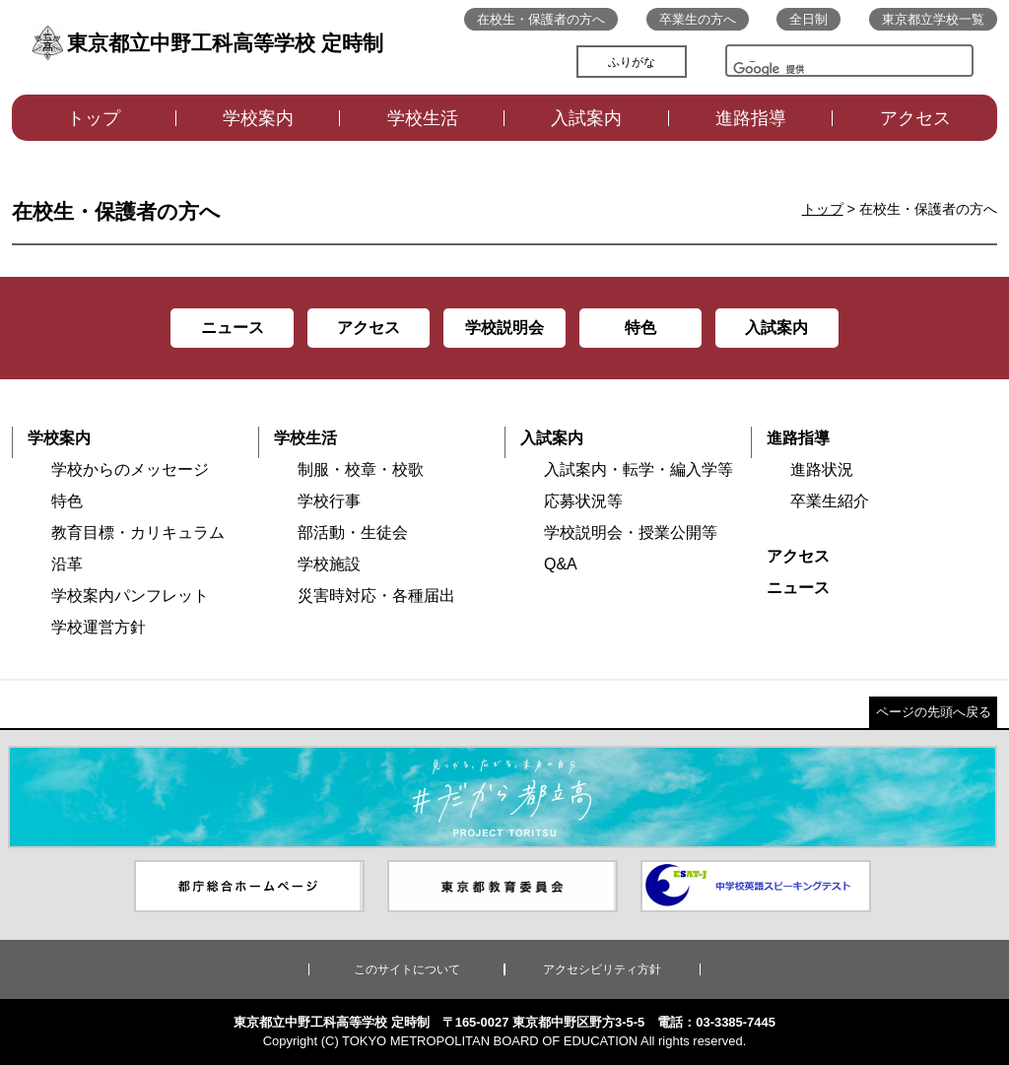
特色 (67, 501)
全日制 (808, 19)
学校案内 (258, 118)
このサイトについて (407, 969)
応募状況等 (583, 501)
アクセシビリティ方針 (602, 969)
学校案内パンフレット (130, 595)
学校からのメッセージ (130, 469)
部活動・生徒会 (353, 532)
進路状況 (821, 469)
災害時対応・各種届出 (376, 595)
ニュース (798, 587)
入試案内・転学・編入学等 (638, 469)
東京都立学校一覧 (933, 19)
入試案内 (586, 118)
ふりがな (631, 62)
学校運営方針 (98, 627)
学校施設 (329, 564)
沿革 (67, 564)
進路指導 (750, 118)
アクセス (915, 118)
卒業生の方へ (697, 19)
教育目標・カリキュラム (138, 532)
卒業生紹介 (829, 501)
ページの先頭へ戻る (933, 711)
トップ (93, 118)
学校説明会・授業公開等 (630, 532)
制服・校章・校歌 (361, 469)
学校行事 (329, 501)
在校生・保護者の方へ (541, 19)
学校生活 (422, 118)
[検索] (788, 74)
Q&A (560, 564)
